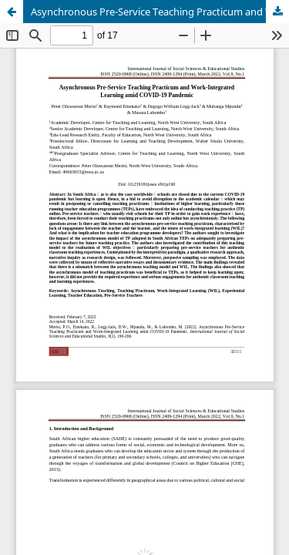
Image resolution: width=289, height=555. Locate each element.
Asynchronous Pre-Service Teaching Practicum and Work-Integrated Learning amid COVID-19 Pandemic (160, 11)
